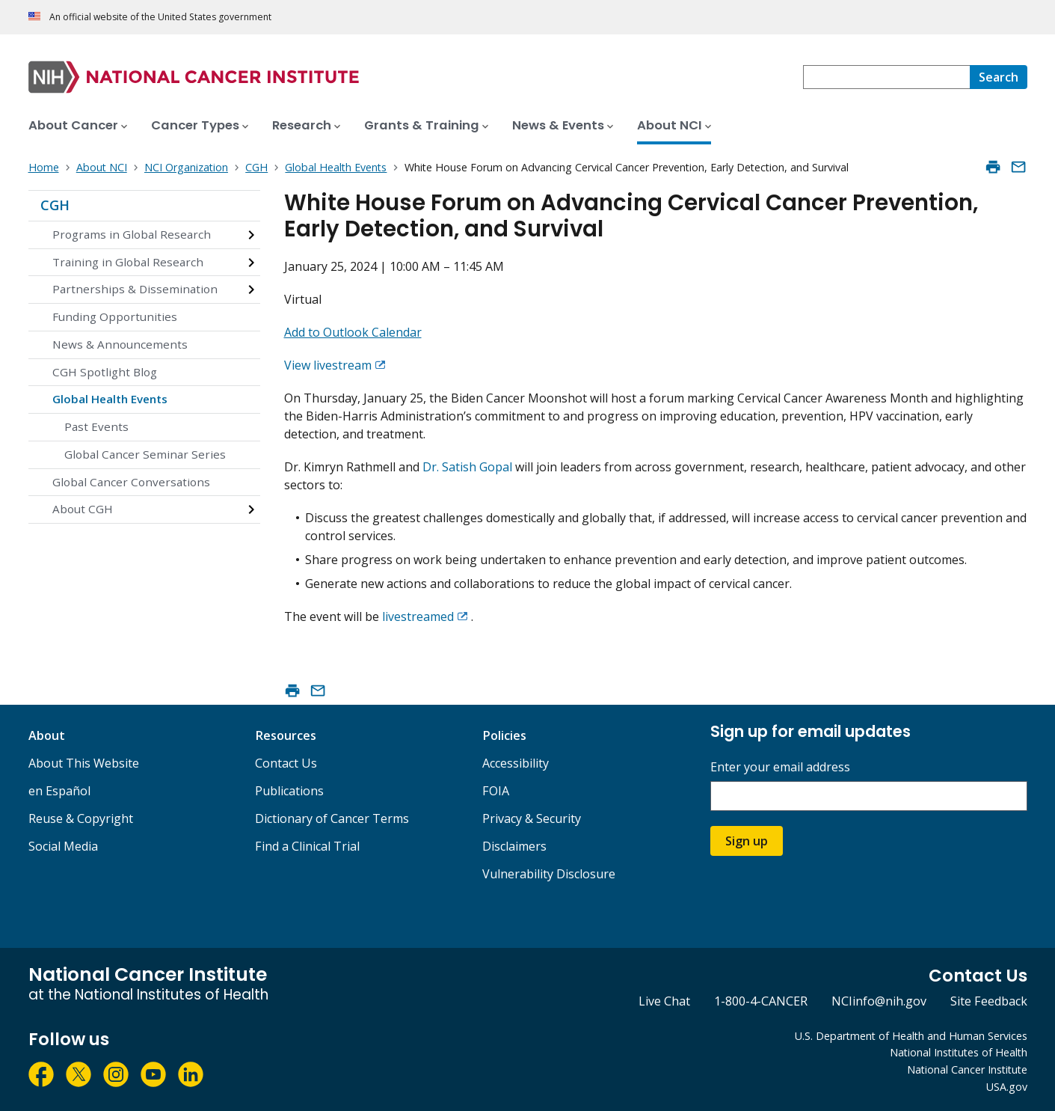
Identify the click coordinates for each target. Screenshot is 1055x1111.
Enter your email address (780, 767)
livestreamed (418, 616)
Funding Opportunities (114, 316)
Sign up (746, 841)
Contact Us (286, 763)
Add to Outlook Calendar (353, 332)
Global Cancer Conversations (131, 481)
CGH (55, 205)
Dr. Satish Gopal (467, 467)
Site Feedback (988, 1001)
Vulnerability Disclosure (548, 874)
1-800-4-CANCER (761, 1001)
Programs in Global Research (131, 234)
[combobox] (886, 77)
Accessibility (515, 763)
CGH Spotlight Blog (104, 371)
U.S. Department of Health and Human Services (911, 1036)
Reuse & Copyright (80, 818)
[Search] (998, 77)
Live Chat (664, 1001)
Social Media (63, 846)
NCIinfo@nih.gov (878, 1001)
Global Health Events (109, 398)
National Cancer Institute (967, 1069)
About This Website (83, 763)
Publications (289, 791)
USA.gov (1006, 1087)
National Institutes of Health (958, 1052)
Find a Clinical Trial (307, 846)
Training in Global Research (127, 261)
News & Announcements (120, 344)
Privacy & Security (531, 818)
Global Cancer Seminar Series (145, 454)
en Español (59, 791)
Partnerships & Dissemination (135, 288)
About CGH (82, 508)
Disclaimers (514, 846)
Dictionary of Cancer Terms (332, 818)
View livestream (328, 365)
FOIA (495, 791)
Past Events (96, 426)
